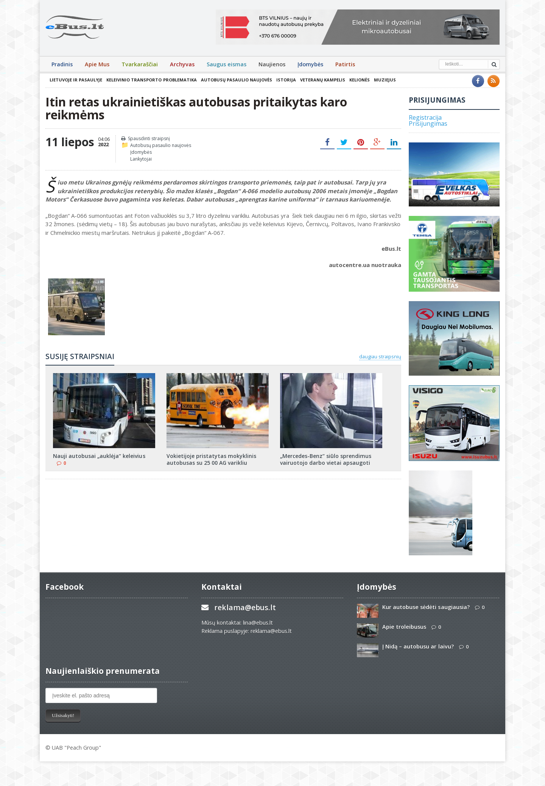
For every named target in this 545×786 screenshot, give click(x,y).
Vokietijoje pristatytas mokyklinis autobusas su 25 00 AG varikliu (211, 459)
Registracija (425, 117)
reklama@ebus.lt (245, 607)
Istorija (286, 80)
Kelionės (359, 80)
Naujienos (271, 64)
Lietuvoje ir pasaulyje (76, 80)
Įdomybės (310, 64)
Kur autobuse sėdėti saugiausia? (425, 607)
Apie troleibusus (404, 626)
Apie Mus (97, 64)
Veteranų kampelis (322, 80)
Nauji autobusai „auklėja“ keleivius (99, 455)
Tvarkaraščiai (139, 64)
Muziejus (385, 80)
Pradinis (62, 64)
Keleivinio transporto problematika (151, 80)
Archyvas (182, 64)
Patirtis (345, 64)
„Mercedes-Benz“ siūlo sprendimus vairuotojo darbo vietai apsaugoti (325, 459)
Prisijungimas (428, 123)
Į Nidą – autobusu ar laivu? (417, 646)
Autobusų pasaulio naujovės (236, 80)
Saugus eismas (226, 64)
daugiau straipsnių (380, 356)
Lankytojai (141, 159)
